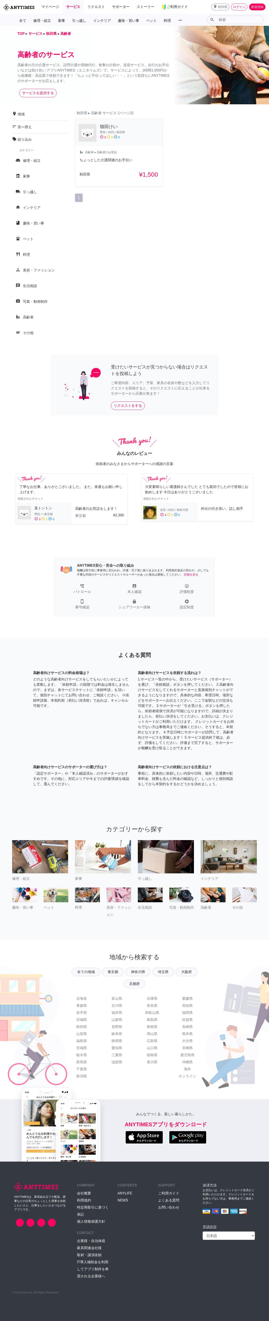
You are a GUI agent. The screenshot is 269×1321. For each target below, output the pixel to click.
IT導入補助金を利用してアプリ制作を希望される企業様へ (93, 1269)
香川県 (152, 1062)
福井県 (117, 1013)
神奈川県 (138, 972)
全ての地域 (86, 972)
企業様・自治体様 (91, 1241)
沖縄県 (187, 1062)
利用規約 (84, 1200)
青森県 (81, 1005)
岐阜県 (117, 1034)
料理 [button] (167, 20)
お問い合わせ (168, 1207)
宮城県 (81, 1020)
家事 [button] (61, 20)
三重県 (117, 1055)
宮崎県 (187, 1048)
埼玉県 (163, 972)
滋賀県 (117, 1062)
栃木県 (81, 1055)
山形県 (81, 1034)
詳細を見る (191, 574)
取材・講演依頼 (89, 1255)
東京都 (113, 972)
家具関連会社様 (89, 1248)
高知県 (187, 1005)
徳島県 (152, 1055)
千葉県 (81, 1069)
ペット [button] (151, 20)
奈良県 (152, 1005)
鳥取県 (152, 1020)
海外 (187, 1069)
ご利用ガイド (168, 1193)
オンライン (187, 1076)
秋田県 (81, 1027)
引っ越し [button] (79, 20)
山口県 (152, 1048)
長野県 (117, 1027)
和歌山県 (152, 1013)
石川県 (117, 1005)
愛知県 (117, 1048)
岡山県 (152, 1034)
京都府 (134, 984)
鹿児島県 (187, 1055)
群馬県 (81, 1062)
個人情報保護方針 (91, 1221)
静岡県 (117, 1041)
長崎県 (187, 1027)
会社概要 (84, 1193)
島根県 (152, 1027)
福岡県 (187, 1013)
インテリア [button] (102, 20)
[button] (220, 7)
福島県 (81, 1041)
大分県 (187, 1041)
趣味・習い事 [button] (128, 20)
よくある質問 (168, 1200)
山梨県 (117, 1020)
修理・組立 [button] (42, 20)
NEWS (123, 1200)
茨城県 (81, 1048)
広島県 (152, 1041)
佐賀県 (187, 1020)
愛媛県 (187, 998)
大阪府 (186, 972)
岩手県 (81, 1013)
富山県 (117, 998)
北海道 (81, 998)
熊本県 (187, 1034)
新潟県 (81, 1076)
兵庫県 (152, 998)
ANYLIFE (125, 1193)
